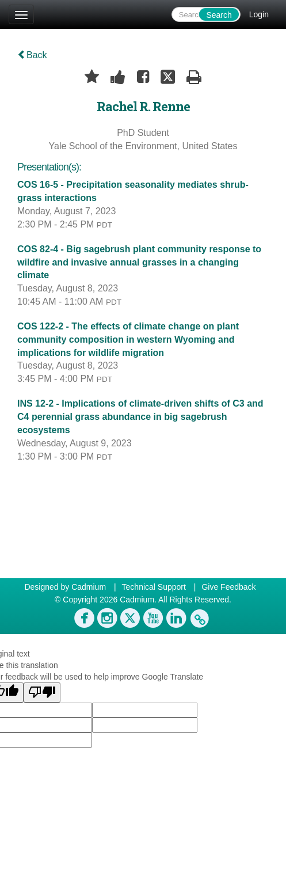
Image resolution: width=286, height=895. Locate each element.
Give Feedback (228, 586)
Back (32, 55)
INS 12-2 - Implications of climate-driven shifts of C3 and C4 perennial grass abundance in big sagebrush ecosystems (140, 417)
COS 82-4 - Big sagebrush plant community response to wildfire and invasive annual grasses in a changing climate (139, 262)
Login (259, 14)
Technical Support (154, 586)
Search (218, 15)
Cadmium (88, 586)
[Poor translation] (42, 692)
